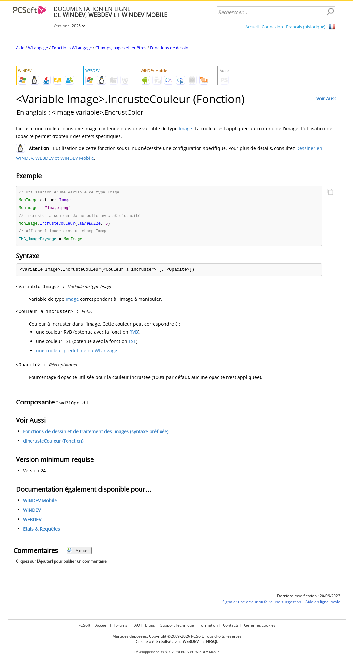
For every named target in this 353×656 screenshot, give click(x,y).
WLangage (38, 48)
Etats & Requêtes (41, 531)
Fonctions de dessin (169, 48)
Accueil (252, 26)
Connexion (272, 26)
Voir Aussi (327, 98)
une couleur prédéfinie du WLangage (76, 353)
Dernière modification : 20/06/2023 (308, 598)
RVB (133, 334)
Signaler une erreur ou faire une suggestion (261, 604)
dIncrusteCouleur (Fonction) (53, 443)
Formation (208, 625)
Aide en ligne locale (322, 604)
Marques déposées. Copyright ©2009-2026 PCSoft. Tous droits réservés (177, 636)
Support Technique (177, 625)
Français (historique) (305, 26)
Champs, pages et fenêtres (120, 48)
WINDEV (32, 512)
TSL (132, 343)
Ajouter (78, 553)
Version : (62, 26)
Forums (120, 625)
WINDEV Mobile (40, 503)
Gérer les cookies (259, 625)
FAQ (136, 625)
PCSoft (84, 625)
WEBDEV (32, 522)
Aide (20, 48)
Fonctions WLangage (72, 48)
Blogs (150, 625)
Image (185, 128)
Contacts (231, 625)
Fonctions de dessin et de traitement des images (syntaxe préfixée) (95, 434)
